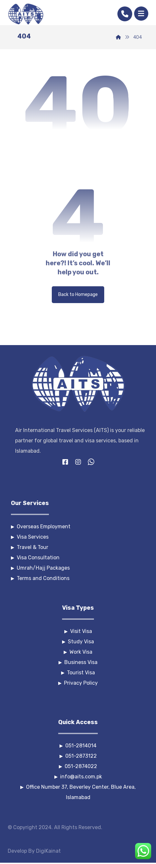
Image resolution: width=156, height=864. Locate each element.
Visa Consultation (35, 557)
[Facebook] (65, 462)
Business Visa (78, 662)
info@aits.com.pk (78, 777)
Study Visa (78, 641)
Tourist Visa (78, 672)
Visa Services (30, 537)
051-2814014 (78, 746)
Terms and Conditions (40, 578)
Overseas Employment (40, 526)
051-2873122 (78, 756)
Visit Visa (78, 631)
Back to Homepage (78, 294)
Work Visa (78, 652)
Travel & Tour (29, 547)
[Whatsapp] (91, 462)
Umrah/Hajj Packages (40, 568)
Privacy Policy (78, 683)
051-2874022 (78, 766)
